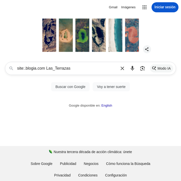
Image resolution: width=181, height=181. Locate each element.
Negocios (91, 164)
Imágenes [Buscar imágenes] (128, 7)
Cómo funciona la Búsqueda (128, 164)
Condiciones (87, 175)
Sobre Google (41, 164)
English (106, 105)
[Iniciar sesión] (165, 7)
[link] (162, 68)
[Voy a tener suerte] (111, 86)
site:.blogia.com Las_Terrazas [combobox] (67, 68)
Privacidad (62, 175)
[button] (144, 7)
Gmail (113, 7)
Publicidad (68, 164)
